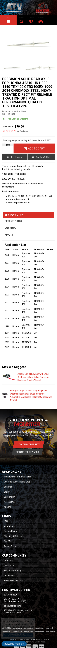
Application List (14, 215)
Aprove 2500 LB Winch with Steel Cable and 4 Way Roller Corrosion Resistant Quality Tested (33, 377)
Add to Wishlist (43, 157)
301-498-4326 (10, 594)
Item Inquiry (16, 157)
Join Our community (28, 444)
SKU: (4, 114)
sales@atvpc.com (12, 606)
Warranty (10, 228)
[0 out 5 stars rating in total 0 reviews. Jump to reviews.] (15, 131)
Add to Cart (36, 148)
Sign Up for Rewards (27, 452)
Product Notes (13, 221)
